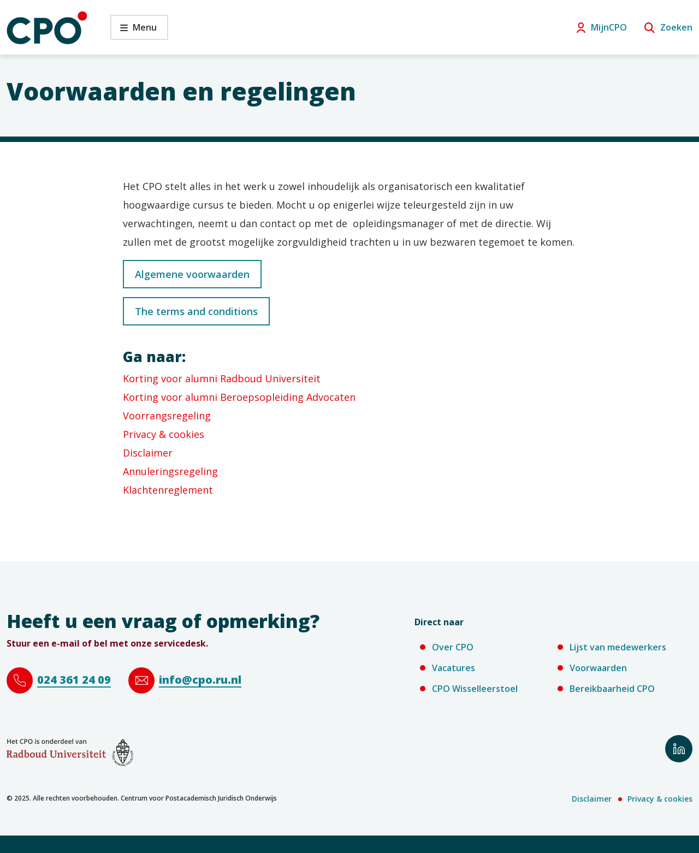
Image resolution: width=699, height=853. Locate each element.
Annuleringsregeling (170, 471)
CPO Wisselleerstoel (475, 689)
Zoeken (676, 27)
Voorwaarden (598, 668)
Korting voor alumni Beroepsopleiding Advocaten (239, 397)
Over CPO (452, 647)
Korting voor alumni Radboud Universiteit (222, 378)
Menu (133, 30)
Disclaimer (148, 452)
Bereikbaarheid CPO (612, 689)
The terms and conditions (196, 311)
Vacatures (453, 668)
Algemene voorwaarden (192, 274)
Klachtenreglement (168, 489)
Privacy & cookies (163, 434)
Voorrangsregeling (167, 415)
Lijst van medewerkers (618, 647)
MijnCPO (609, 27)
